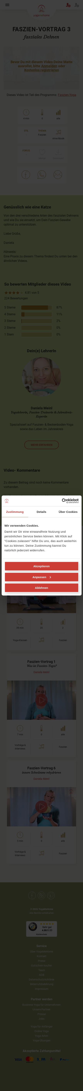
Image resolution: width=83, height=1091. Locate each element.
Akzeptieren (41, 566)
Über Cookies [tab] (68, 511)
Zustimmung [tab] (15, 511)
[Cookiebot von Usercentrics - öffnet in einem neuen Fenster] (62, 501)
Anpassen (41, 577)
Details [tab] (41, 511)
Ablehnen (41, 587)
